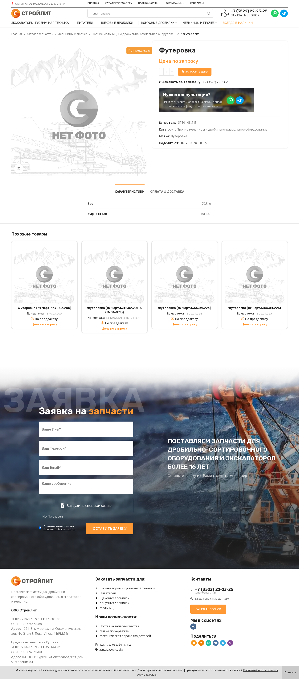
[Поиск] (150, 13)
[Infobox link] (38, 4)
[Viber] (205, 143)
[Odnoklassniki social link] (187, 143)
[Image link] (32, 581)
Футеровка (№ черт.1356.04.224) (184, 308)
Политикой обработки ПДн (59, 529)
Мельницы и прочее (72, 34)
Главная (17, 34)
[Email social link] (182, 143)
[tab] (130, 190)
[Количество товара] (167, 72)
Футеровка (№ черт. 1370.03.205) (44, 308)
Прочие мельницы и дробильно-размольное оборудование (136, 34)
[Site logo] (31, 13)
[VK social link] (196, 143)
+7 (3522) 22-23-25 (195, 82)
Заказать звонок (245, 15)
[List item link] (236, 589)
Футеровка (178, 136)
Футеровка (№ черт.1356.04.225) (254, 308)
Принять (290, 672)
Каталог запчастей (40, 34)
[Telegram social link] (201, 143)
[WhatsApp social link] (191, 143)
